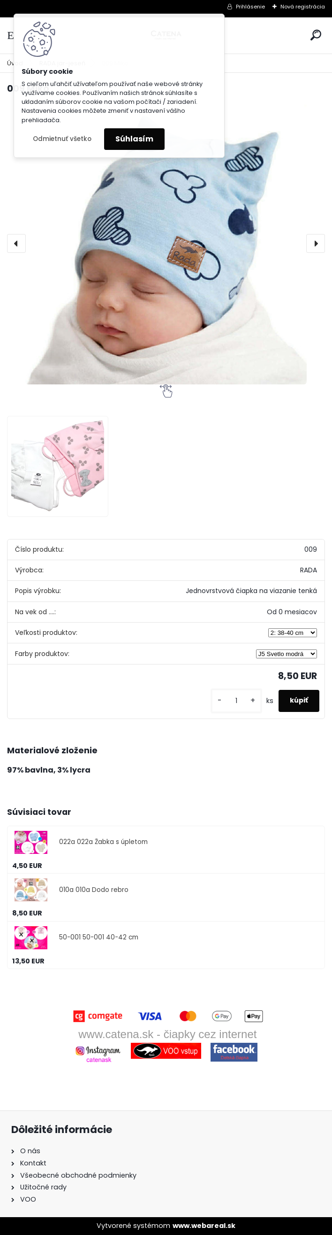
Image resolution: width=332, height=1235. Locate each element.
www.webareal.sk (204, 1225)
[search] (316, 35)
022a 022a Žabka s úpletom (103, 841)
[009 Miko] (166, 243)
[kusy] (236, 701)
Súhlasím (134, 138)
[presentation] (16, 243)
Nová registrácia (302, 6)
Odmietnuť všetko (62, 138)
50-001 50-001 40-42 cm (98, 937)
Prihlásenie (250, 6)
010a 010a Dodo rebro (93, 889)
